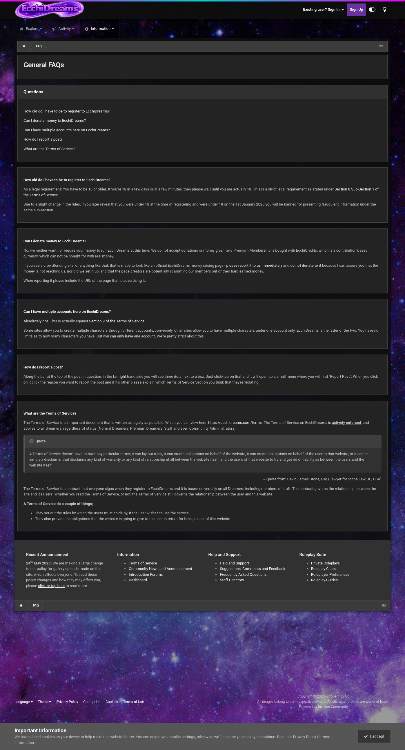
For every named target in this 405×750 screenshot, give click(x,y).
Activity (64, 28)
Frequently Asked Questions (243, 574)
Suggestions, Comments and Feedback (252, 568)
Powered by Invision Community (324, 707)
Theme (44, 702)
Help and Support (234, 563)
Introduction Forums (146, 574)
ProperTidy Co (338, 696)
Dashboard (138, 580)
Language (23, 702)
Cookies (112, 702)
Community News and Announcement (160, 568)
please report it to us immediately (254, 265)
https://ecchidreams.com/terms (235, 422)
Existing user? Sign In (323, 9)
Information (100, 28)
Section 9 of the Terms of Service (116, 321)
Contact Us (91, 702)
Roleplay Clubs (323, 568)
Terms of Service (143, 563)
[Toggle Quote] (31, 441)
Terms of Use (133, 702)
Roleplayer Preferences (330, 574)
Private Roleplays (325, 563)
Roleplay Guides (324, 580)
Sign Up (356, 9)
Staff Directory (232, 580)
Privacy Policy (67, 702)
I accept (374, 736)
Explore (32, 28)
